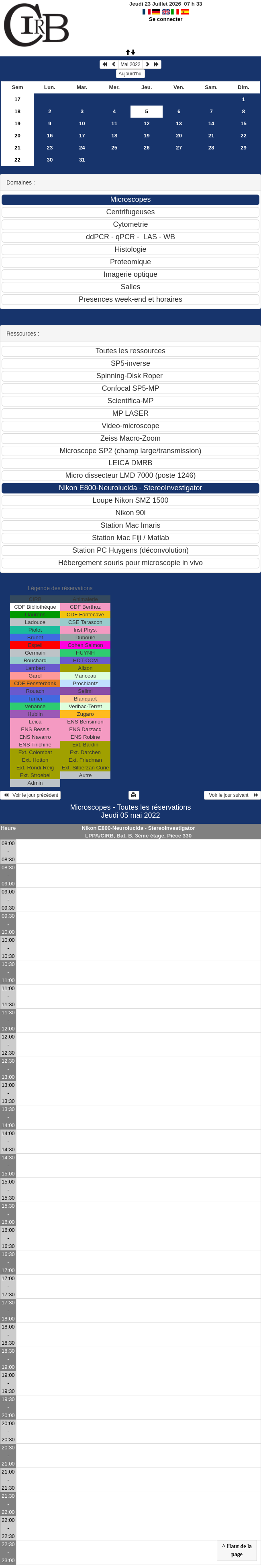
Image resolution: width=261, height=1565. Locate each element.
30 (50, 160)
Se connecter (166, 19)
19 (17, 123)
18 (17, 111)
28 (211, 148)
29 (244, 148)
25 (114, 148)
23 (50, 148)
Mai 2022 (130, 64)
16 (50, 136)
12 (147, 123)
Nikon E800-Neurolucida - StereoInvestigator (138, 828)
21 (211, 136)
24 (82, 148)
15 (244, 123)
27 (179, 148)
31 (82, 160)
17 (17, 99)
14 (211, 123)
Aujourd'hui (130, 74)
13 (179, 123)
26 (147, 148)
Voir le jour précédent (30, 795)
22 (244, 136)
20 (17, 136)
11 (114, 123)
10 (82, 123)
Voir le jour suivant (232, 795)
